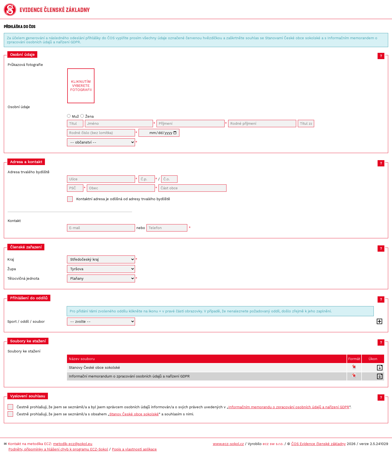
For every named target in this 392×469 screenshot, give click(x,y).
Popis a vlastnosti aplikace (134, 449)
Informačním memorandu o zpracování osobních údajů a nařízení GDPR (288, 407)
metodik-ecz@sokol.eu (72, 444)
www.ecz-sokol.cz (228, 444)
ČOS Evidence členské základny (318, 444)
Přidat (379, 321)
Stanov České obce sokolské (134, 414)
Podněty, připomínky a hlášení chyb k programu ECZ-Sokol (58, 449)
